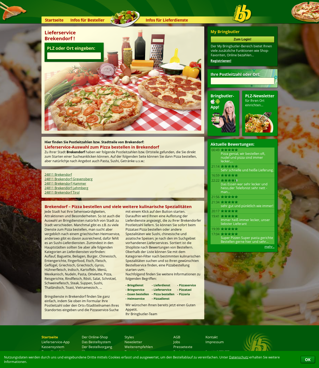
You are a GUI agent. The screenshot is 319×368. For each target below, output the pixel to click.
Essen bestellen (138, 294)
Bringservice (135, 290)
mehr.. (269, 246)
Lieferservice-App (56, 341)
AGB (176, 336)
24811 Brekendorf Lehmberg (66, 188)
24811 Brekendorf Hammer (65, 183)
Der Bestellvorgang (97, 346)
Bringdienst (135, 285)
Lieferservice (162, 290)
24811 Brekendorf (58, 174)
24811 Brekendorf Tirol (62, 192)
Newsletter (133, 341)
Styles (129, 336)
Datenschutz (238, 357)
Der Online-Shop (95, 336)
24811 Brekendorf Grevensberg (69, 179)
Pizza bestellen (164, 294)
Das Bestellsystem (96, 341)
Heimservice (136, 299)
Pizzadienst (161, 299)
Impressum (214, 341)
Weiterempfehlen (139, 346)
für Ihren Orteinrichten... (259, 112)
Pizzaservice (187, 285)
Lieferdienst (162, 285)
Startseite (54, 20)
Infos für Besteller (87, 20)
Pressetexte (182, 346)
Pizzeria (184, 294)
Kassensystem (53, 346)
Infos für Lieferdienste (167, 20)
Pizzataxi (185, 290)
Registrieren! (221, 61)
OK (308, 359)
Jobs (176, 341)
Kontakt (211, 336)
